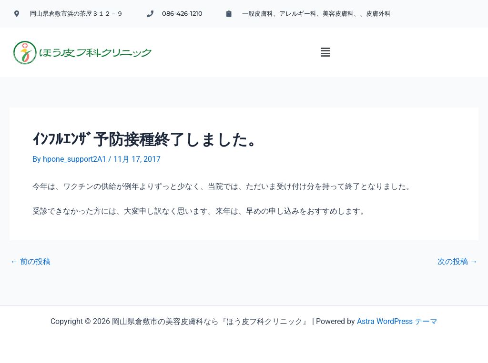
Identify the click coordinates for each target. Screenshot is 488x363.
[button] (309, 62)
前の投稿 (30, 268)
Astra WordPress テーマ (397, 321)
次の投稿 (457, 268)
